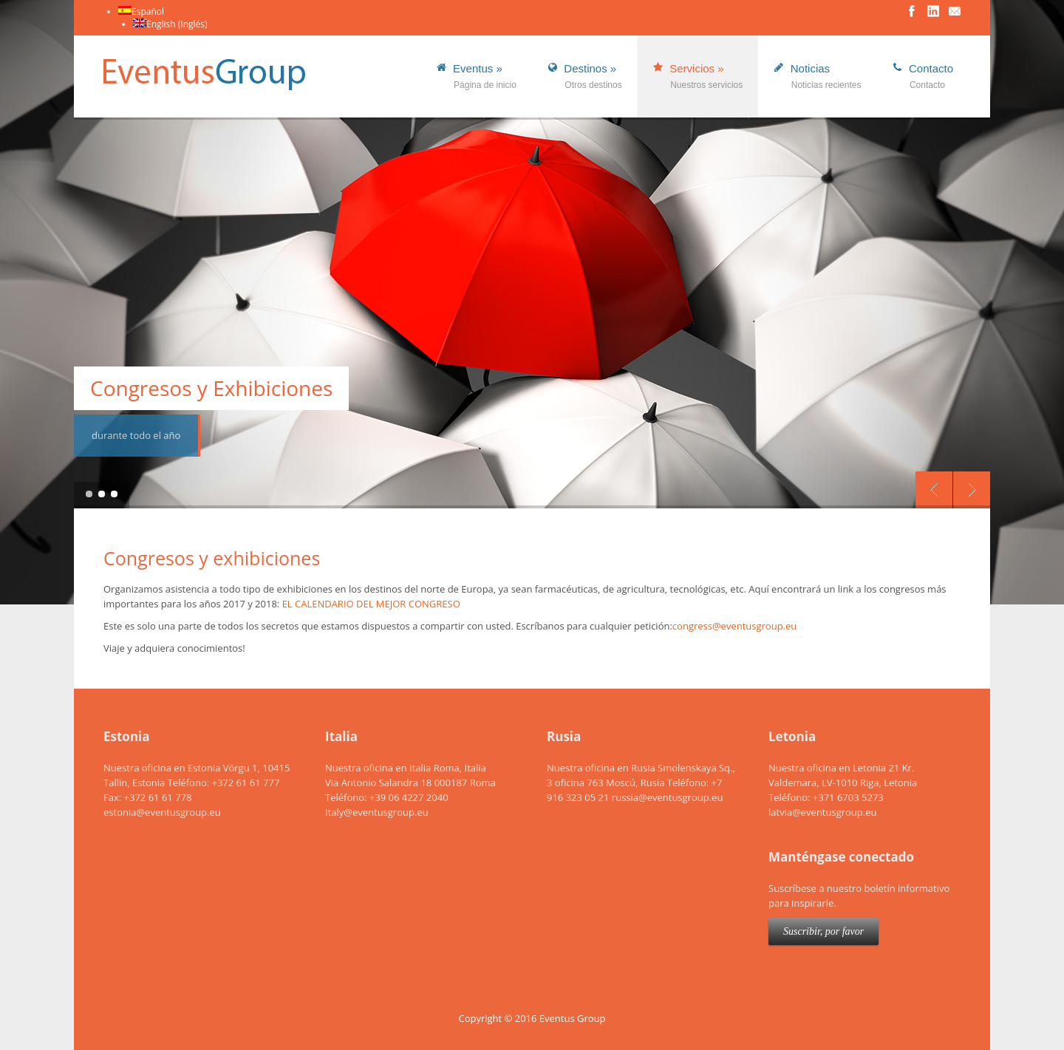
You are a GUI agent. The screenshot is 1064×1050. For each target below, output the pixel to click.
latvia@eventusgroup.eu (822, 812)
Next (971, 489)
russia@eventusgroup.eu (667, 797)
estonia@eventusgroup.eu (162, 812)
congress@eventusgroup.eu (734, 626)
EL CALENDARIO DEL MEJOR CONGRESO (371, 603)
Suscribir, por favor (823, 931)
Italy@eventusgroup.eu (377, 812)
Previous (933, 489)
